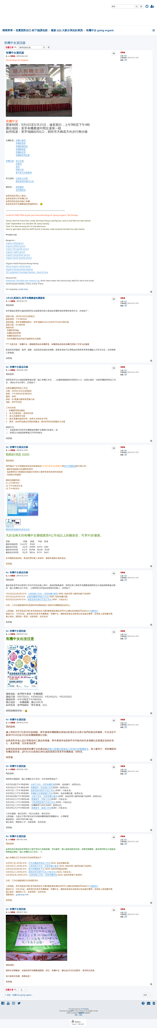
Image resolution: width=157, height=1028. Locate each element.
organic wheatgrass (15, 243)
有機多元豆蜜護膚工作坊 (42, 793)
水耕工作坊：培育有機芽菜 (43, 784)
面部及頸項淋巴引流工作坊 (40, 599)
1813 (125, 56)
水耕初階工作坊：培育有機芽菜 (43, 875)
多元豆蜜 (20, 161)
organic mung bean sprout (18, 255)
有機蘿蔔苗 (21, 149)
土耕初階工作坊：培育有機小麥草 (43, 593)
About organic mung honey (18, 266)
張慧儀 (122, 52)
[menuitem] (147, 7)
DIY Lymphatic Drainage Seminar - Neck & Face (27, 272)
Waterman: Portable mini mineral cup (23, 280)
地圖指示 (94, 611)
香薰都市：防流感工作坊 (42, 787)
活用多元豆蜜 (22, 178)
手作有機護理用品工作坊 (39, 863)
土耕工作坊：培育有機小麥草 (44, 796)
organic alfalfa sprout (15, 246)
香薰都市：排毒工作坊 (41, 799)
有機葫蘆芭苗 (22, 146)
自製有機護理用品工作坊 (38, 596)
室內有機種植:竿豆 (36, 869)
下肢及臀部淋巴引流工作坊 (43, 802)
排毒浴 (19, 164)
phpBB (70, 1011)
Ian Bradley (85, 1009)
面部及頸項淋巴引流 (25, 181)
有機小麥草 (21, 140)
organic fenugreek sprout (17, 249)
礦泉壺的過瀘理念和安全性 (18, 529)
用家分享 (20, 169)
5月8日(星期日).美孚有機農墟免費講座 (25, 298)
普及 (18, 166)
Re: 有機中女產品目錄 (17, 367)
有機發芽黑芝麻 (23, 155)
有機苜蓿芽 (21, 143)
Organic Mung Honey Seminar (19, 269)
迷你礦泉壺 (21, 190)
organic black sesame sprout (19, 258)
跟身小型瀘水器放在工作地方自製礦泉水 (68, 749)
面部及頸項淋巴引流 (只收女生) (42, 872)
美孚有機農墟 (70, 466)
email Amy (23, 289)
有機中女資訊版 (15, 43)
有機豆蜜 (10, 161)
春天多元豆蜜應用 (24, 172)
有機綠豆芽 (21, 152)
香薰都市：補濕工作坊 (41, 808)
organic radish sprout (15, 252)
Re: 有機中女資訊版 (16, 631)
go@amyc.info (22, 894)
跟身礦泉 (20, 187)
